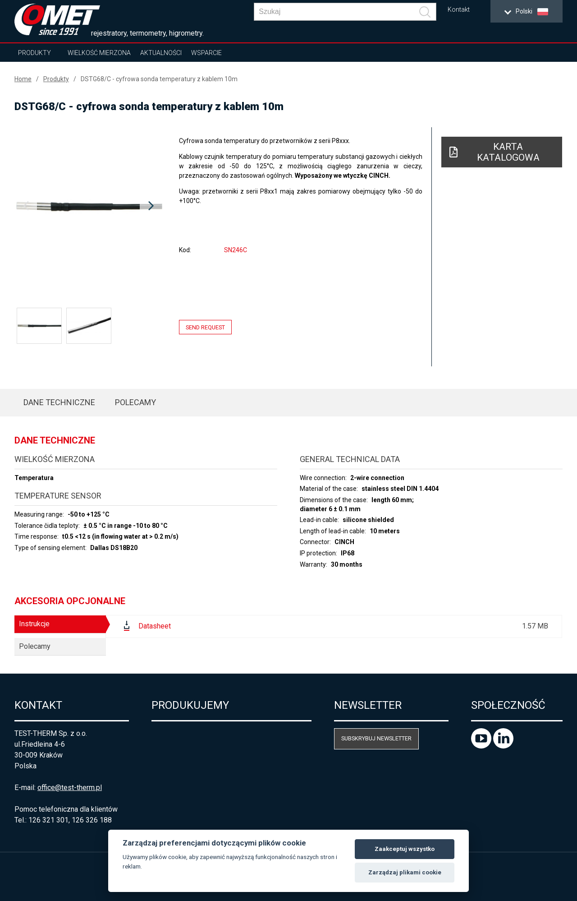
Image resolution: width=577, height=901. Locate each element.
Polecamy (135, 402)
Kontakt (459, 10)
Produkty (34, 52)
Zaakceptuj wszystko (405, 849)
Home (23, 79)
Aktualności (161, 52)
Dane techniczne (59, 402)
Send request (205, 327)
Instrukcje (34, 623)
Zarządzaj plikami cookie (404, 872)
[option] (88, 206)
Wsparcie (206, 52)
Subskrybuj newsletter (376, 738)
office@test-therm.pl (69, 787)
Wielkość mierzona (99, 52)
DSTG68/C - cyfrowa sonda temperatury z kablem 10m (159, 79)
